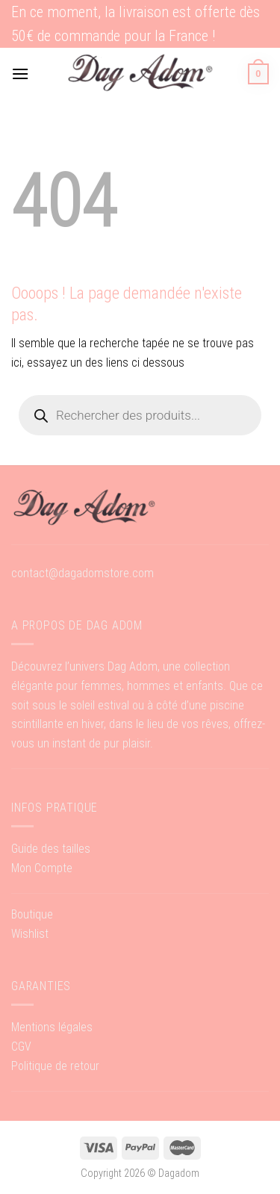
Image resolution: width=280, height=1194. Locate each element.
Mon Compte (41, 868)
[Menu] (20, 73)
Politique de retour (55, 1066)
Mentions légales (52, 1027)
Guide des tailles (50, 849)
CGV (21, 1046)
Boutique (32, 914)
